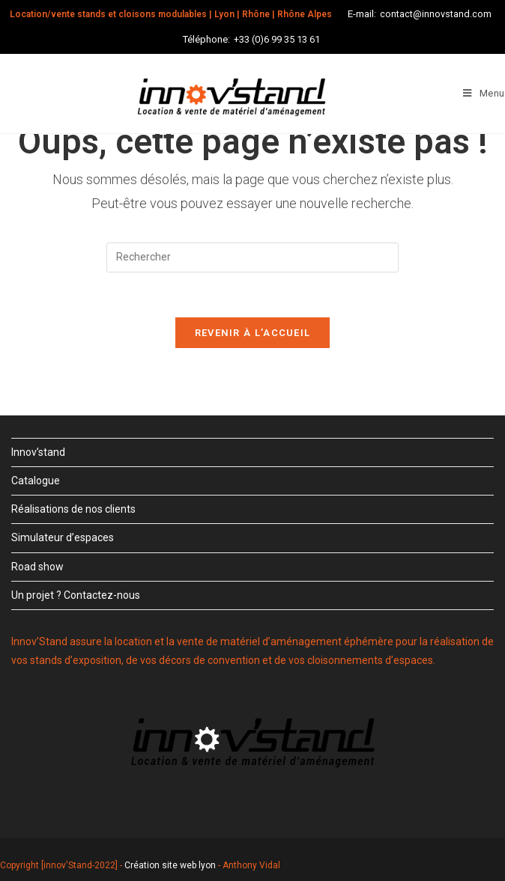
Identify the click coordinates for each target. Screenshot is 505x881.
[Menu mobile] (484, 93)
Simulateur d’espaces (62, 537)
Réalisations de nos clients (73, 509)
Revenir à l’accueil (253, 332)
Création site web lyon (170, 865)
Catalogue (35, 481)
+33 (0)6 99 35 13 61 (277, 39)
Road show (37, 567)
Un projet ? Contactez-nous (75, 595)
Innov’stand (38, 452)
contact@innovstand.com (436, 13)
